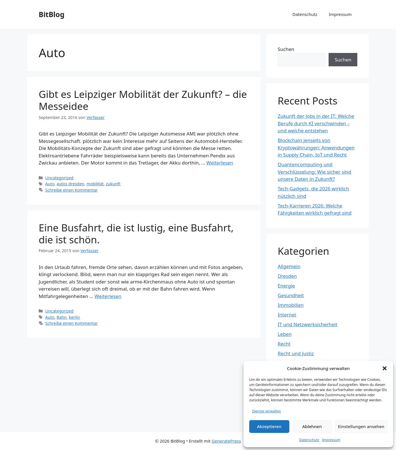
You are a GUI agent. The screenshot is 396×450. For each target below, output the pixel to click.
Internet (287, 314)
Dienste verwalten (266, 411)
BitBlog (51, 14)
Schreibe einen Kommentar (71, 190)
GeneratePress (226, 441)
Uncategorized (59, 177)
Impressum (331, 439)
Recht (284, 343)
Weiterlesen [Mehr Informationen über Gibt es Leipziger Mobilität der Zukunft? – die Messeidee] (219, 162)
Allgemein (289, 266)
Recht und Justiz (296, 353)
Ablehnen (312, 426)
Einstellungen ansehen (361, 426)
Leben (285, 334)
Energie (286, 285)
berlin (74, 317)
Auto (49, 183)
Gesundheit (291, 295)
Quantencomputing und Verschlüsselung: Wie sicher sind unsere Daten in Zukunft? (314, 171)
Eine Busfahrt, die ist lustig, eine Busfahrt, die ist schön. (136, 233)
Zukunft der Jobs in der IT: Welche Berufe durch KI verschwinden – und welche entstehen (316, 123)
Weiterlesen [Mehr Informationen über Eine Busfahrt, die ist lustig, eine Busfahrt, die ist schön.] (107, 296)
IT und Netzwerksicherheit (307, 324)
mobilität (95, 183)
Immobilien (291, 305)
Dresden (287, 276)
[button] (384, 368)
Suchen (286, 49)
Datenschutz (309, 439)
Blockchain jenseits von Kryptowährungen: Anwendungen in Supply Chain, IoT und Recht (316, 147)
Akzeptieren (269, 426)
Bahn (62, 317)
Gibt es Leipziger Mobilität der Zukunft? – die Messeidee (143, 100)
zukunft (113, 183)
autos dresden (70, 183)
